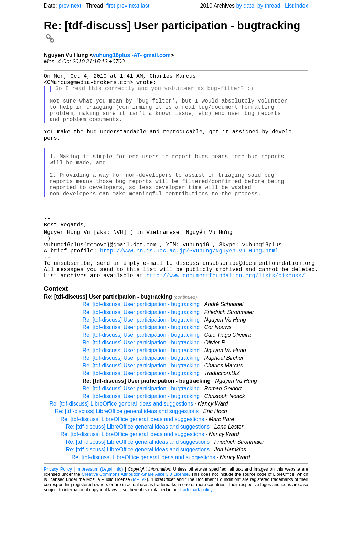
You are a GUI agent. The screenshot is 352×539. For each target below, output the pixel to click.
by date (245, 6)
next (76, 6)
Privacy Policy (58, 513)
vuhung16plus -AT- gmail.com (132, 55)
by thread (268, 6)
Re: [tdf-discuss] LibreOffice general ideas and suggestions (121, 448)
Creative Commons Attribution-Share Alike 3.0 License (135, 518)
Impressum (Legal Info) (100, 513)
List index (296, 6)
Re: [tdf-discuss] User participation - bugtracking (141, 348)
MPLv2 (140, 523)
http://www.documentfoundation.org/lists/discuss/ (225, 319)
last (145, 6)
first (110, 6)
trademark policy (196, 533)
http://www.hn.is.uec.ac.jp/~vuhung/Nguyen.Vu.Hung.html (189, 289)
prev (63, 6)
